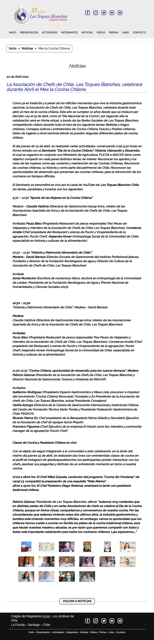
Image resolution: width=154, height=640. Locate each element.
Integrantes (72, 632)
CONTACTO (139, 32)
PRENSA (113, 32)
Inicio (12, 48)
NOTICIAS (87, 32)
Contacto (120, 632)
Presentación (43, 632)
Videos (93, 632)
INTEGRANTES (69, 32)
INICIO (12, 32)
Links (111, 632)
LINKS (125, 32)
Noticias (27, 48)
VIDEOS (100, 32)
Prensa (102, 632)
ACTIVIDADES (49, 32)
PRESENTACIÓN (29, 32)
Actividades (58, 632)
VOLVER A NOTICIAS (77, 601)
